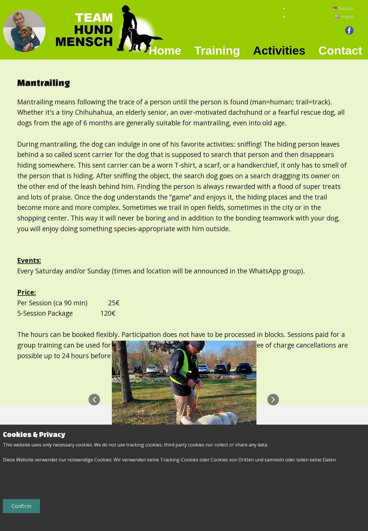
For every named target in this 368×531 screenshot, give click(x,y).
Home (165, 50)
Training (217, 50)
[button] (94, 399)
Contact (340, 50)
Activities (279, 50)
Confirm (21, 506)
